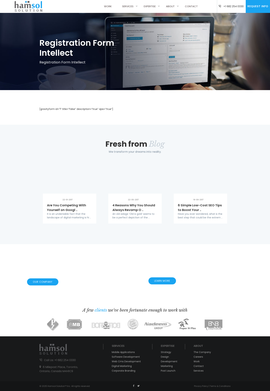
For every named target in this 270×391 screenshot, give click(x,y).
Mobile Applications (123, 352)
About (170, 6)
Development (169, 361)
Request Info (257, 6)
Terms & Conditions (220, 386)
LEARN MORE (162, 281)
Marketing (167, 366)
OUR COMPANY (43, 282)
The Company (202, 352)
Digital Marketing (122, 366)
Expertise (150, 6)
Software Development (126, 357)
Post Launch (168, 370)
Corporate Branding (123, 370)
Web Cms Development (126, 361)
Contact (191, 6)
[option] (69, 194)
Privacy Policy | (202, 386)
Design (165, 357)
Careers (198, 357)
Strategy (166, 352)
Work (108, 6)
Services (127, 6)
